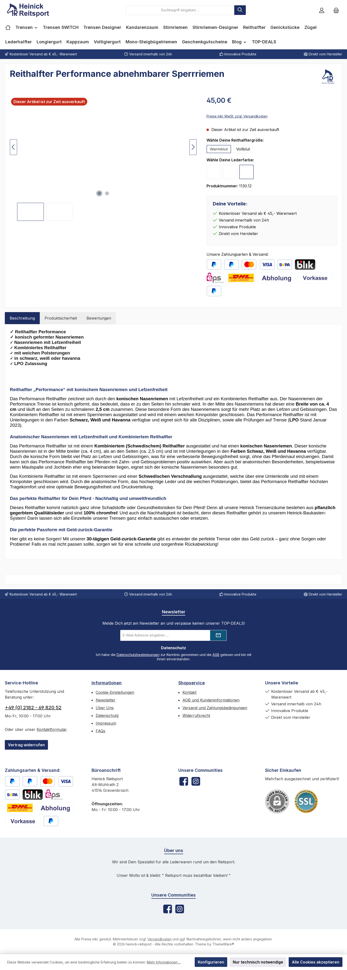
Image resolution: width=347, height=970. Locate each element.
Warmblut (220, 150)
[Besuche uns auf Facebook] (183, 781)
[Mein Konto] (322, 10)
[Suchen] (240, 10)
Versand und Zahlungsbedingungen (214, 707)
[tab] (22, 318)
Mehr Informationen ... (164, 962)
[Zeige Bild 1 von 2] (99, 193)
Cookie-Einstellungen (115, 692)
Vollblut (243, 149)
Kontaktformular (52, 729)
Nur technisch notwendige (258, 962)
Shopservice (191, 682)
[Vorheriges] (13, 147)
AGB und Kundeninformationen (211, 700)
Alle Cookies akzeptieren (315, 962)
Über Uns (105, 707)
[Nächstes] (193, 147)
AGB (216, 655)
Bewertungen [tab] (99, 318)
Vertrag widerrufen (26, 744)
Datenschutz (107, 715)
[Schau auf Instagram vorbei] (195, 781)
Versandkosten (159, 939)
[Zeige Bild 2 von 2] (107, 193)
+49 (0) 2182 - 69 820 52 (33, 707)
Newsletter (105, 700)
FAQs (100, 730)
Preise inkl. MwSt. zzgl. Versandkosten (237, 116)
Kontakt (189, 692)
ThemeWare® (223, 944)
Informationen (107, 682)
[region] (103, 158)
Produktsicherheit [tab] (61, 318)
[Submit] (218, 635)
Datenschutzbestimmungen (138, 655)
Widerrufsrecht (196, 715)
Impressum (106, 723)
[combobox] (179, 10)
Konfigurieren (211, 962)
